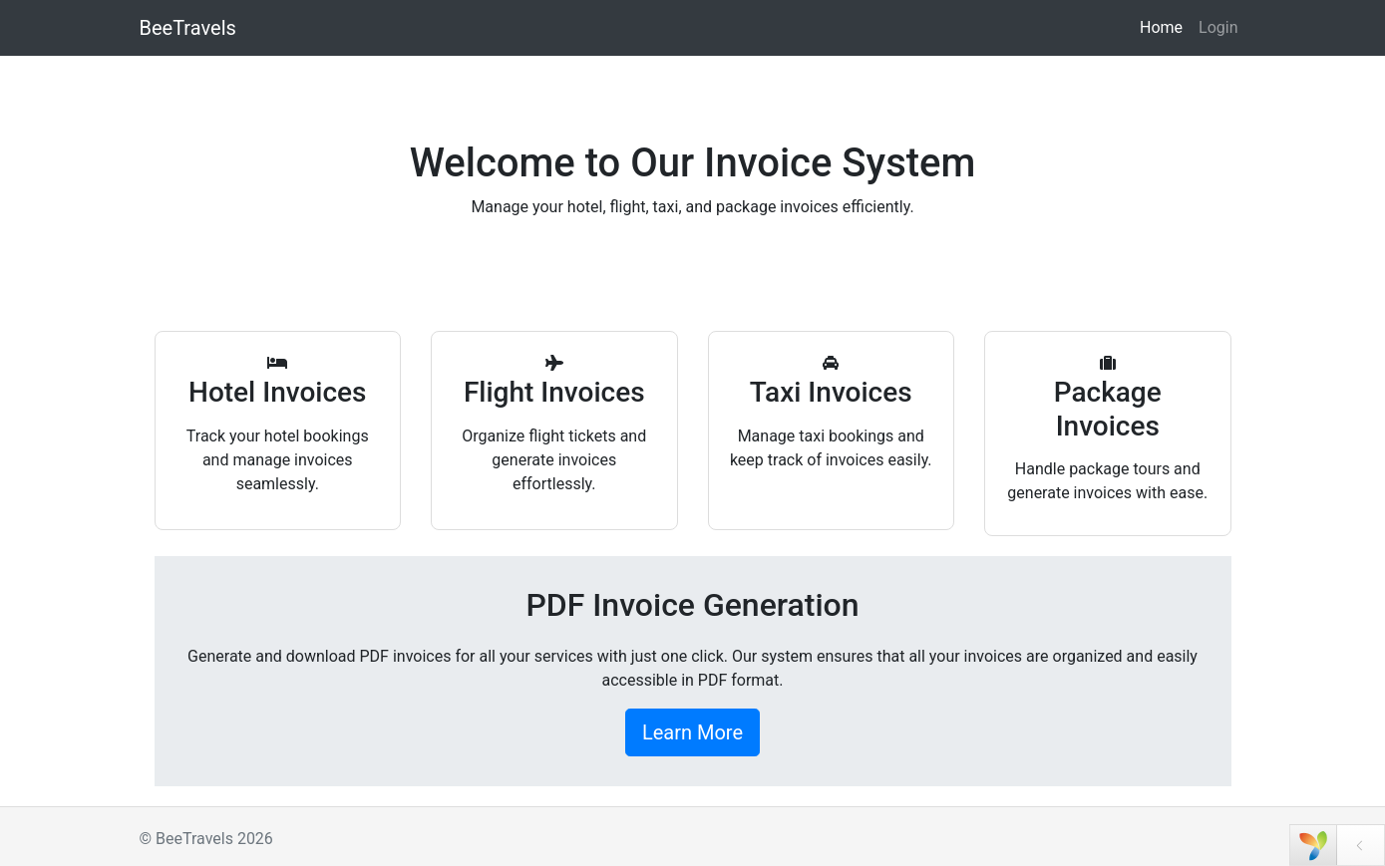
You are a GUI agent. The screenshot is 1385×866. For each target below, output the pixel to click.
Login (1218, 27)
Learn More (692, 732)
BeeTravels (188, 28)
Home (1161, 27)
